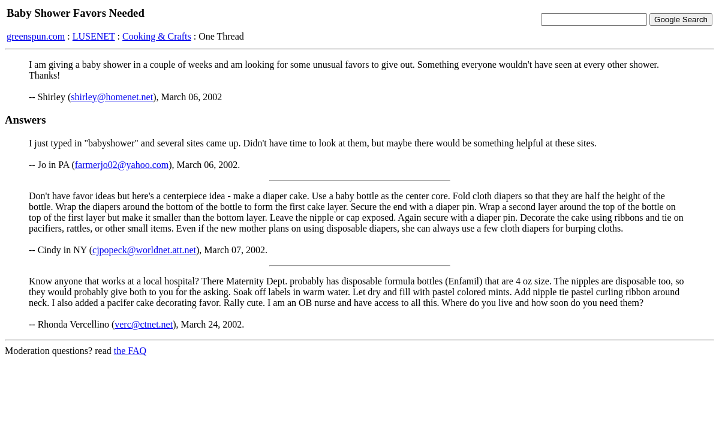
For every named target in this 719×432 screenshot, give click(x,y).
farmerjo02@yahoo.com (122, 165)
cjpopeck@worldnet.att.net (144, 250)
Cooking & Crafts (156, 36)
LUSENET (94, 36)
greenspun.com (36, 36)
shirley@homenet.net (112, 97)
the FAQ (130, 351)
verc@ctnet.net (144, 324)
